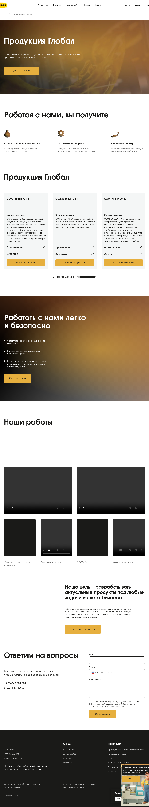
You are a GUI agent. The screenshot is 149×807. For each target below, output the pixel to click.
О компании (43, 5)
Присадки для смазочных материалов (126, 750)
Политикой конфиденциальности (122, 703)
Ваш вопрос (95, 680)
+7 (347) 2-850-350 (15, 683)
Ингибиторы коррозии (118, 762)
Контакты (99, 5)
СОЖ (110, 758)
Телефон (93, 667)
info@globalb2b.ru (14, 688)
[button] (21, 71)
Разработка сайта (11, 795)
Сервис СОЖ (72, 5)
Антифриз (112, 771)
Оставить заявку (102, 714)
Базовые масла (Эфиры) (119, 767)
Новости (86, 5)
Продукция (57, 5)
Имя (91, 655)
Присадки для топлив (117, 754)
